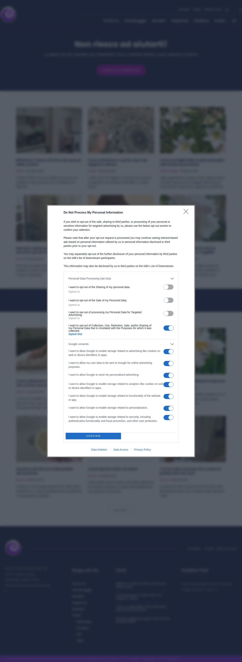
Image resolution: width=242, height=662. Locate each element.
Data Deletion (99, 449)
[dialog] (121, 331)
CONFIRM (93, 435)
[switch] (168, 287)
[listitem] (121, 279)
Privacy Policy (142, 449)
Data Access (120, 449)
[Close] (187, 212)
